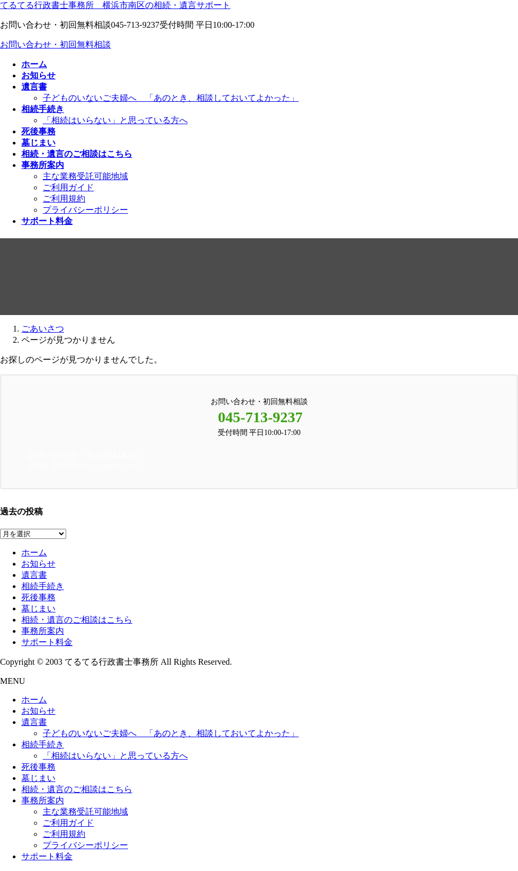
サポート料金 (47, 642)
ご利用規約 (64, 198)
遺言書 (34, 574)
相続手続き (42, 586)
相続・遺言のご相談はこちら (76, 619)
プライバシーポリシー (85, 209)
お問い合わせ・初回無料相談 (55, 44)
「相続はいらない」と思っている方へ (115, 120)
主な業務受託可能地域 (85, 176)
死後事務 (38, 597)
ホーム (34, 552)
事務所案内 (42, 630)
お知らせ (38, 563)
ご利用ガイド (68, 187)
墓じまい (38, 608)
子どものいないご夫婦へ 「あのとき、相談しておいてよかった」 (171, 97)
